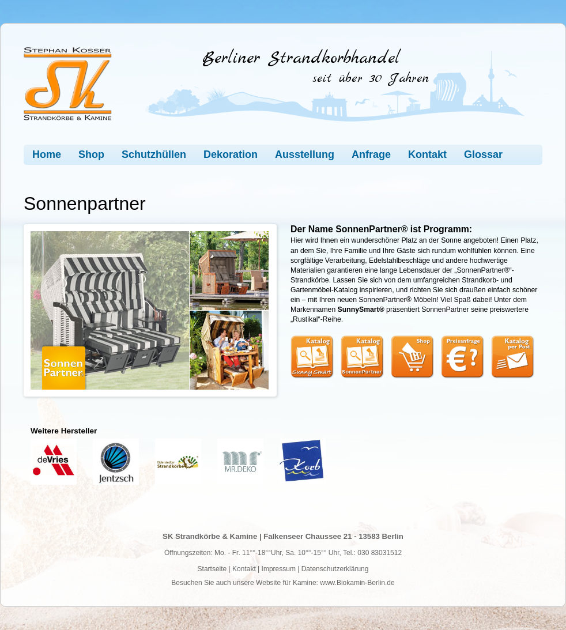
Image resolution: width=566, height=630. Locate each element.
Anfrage (371, 154)
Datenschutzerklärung (335, 569)
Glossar (483, 154)
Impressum (279, 569)
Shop (91, 154)
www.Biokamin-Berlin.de (357, 583)
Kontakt (427, 154)
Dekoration (230, 154)
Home (46, 154)
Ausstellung (304, 154)
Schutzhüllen (154, 154)
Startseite (212, 569)
